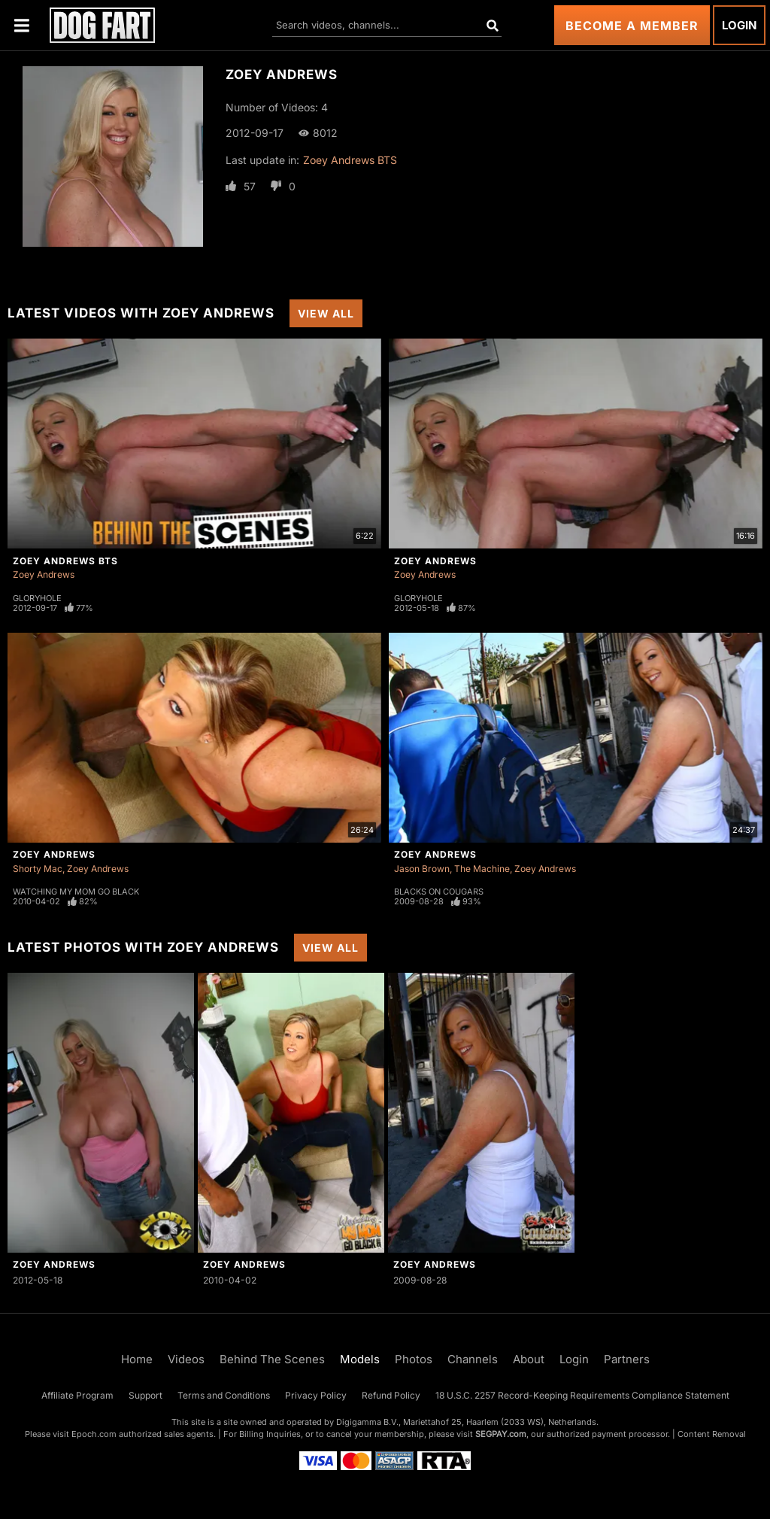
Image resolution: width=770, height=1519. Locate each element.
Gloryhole (37, 598)
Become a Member (632, 25)
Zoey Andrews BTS (350, 159)
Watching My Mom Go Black (76, 891)
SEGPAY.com (500, 1434)
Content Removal (712, 1434)
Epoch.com (94, 1434)
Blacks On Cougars (439, 891)
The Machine (482, 868)
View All (326, 313)
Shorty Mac (37, 868)
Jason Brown (422, 868)
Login (739, 25)
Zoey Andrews (43, 574)
